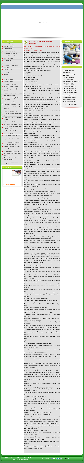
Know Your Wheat (8, 79)
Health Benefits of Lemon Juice (12, 104)
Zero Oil (6, 74)
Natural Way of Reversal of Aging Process (12, 118)
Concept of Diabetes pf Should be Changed (12, 114)
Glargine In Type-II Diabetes (11, 86)
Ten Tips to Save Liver (9, 102)
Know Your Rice (8, 77)
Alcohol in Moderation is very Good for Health (13, 107)
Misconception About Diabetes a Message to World (12, 158)
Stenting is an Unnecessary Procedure (11, 66)
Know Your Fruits (8, 81)
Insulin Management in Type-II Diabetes (11, 89)
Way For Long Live (9, 48)
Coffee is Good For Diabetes (11, 122)
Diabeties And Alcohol (9, 51)
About (13, 7)
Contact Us (47, 458)
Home (5, 7)
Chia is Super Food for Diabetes (12, 135)
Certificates (36, 7)
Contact (76, 7)
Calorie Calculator (8, 58)
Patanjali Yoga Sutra (9, 46)
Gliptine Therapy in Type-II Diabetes (13, 93)
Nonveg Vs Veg (8, 69)
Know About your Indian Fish (11, 151)
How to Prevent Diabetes (10, 111)
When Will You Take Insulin (11, 56)
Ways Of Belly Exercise (10, 63)
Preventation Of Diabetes (10, 53)
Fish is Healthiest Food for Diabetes (13, 124)
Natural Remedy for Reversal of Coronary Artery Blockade (12, 143)
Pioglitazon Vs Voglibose (10, 84)
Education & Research (52, 7)
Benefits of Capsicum (9, 133)
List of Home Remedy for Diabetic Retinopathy (12, 98)
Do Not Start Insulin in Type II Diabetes (11, 139)
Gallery (66, 7)
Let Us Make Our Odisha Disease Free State (12, 154)
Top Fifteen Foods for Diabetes (12, 131)
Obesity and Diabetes (9, 95)
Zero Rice (6, 72)
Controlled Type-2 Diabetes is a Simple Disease (12, 163)
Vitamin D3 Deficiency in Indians (12, 146)
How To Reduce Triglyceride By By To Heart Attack (13, 127)
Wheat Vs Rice (7, 60)
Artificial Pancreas (8, 149)
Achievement (23, 7)
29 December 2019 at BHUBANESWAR (33, 50)
